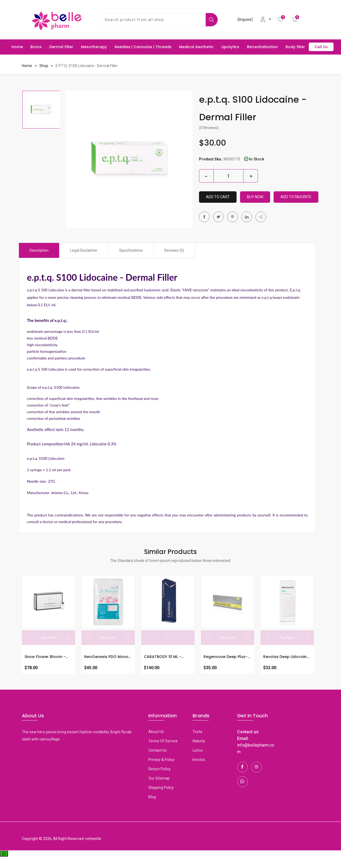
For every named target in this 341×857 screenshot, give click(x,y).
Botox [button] (36, 46)
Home (17, 46)
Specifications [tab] (131, 250)
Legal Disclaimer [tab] (84, 250)
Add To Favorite (296, 197)
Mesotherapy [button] (94, 46)
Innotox (199, 759)
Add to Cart (218, 197)
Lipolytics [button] (230, 46)
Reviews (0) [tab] (174, 250)
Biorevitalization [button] (262, 46)
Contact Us (157, 750)
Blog (152, 797)
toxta (197, 732)
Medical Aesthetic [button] (196, 46)
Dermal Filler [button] (61, 46)
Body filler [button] (295, 46)
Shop (43, 66)
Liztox (198, 750)
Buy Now (255, 197)
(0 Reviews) (209, 128)
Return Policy (159, 769)
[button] (260, 217)
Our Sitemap (159, 778)
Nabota (199, 741)
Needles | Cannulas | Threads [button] (143, 46)
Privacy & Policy (161, 759)
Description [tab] (39, 250)
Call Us (321, 46)
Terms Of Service (163, 741)
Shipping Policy (161, 787)
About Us (156, 732)
